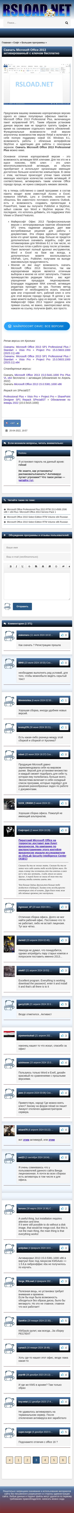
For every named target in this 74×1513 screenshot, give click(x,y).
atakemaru (23, 635)
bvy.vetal (23, 1401)
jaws (20, 1093)
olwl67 (21, 970)
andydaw (23, 1248)
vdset (21, 754)
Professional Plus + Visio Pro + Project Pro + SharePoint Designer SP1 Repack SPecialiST (37, 398)
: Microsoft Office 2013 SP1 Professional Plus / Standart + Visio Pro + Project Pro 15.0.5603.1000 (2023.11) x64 (37, 359)
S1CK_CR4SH (25, 803)
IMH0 (21, 662)
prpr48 (21, 1375)
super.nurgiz (24, 1432)
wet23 (21, 1157)
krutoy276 (23, 727)
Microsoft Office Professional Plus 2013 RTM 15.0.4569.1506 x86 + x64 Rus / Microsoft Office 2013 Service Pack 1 (35, 510)
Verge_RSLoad (26, 1281)
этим (26, 1139)
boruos (22, 1208)
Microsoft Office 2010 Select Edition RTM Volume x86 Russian (37, 522)
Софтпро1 (24, 830)
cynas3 (22, 1347)
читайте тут (26, 480)
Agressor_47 (25, 907)
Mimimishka (24, 700)
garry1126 (23, 1004)
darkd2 (22, 940)
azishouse (23, 1062)
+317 (12, 423)
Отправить (22, 606)
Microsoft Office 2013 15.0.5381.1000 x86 (38, 384)
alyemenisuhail (26, 1035)
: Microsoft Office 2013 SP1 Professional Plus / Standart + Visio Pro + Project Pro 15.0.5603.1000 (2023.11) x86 (37, 350)
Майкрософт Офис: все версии (38, 326)
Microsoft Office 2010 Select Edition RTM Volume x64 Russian (37, 517)
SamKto (22, 1320)
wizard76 (23, 1129)
